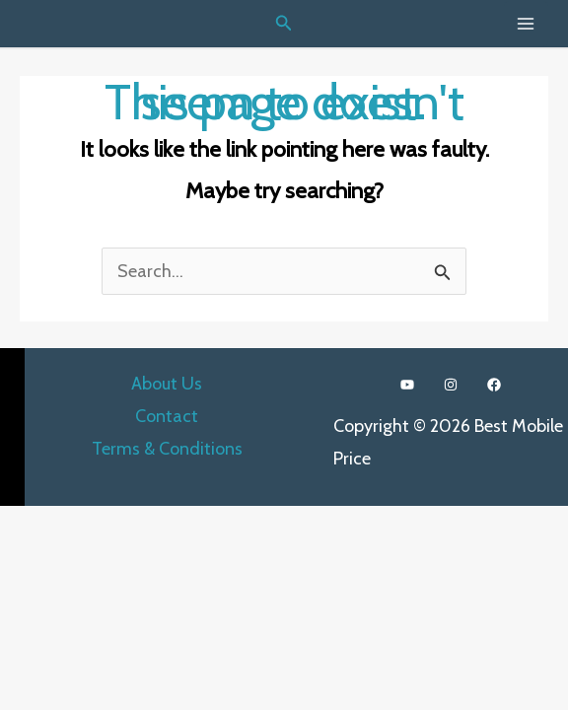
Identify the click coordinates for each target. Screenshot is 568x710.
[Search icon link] (284, 23)
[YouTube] (407, 384)
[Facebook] (494, 384)
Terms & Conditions (167, 449)
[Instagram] (451, 384)
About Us (166, 383)
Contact (166, 416)
